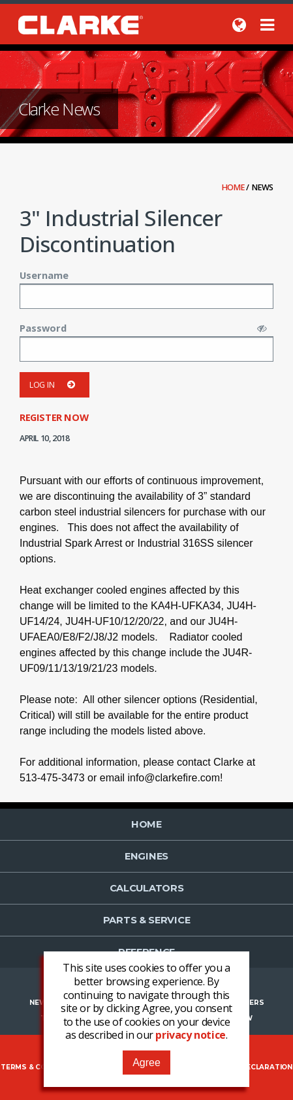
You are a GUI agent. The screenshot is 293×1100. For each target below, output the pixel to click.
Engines (146, 856)
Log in (54, 385)
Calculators (147, 888)
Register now (54, 417)
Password (43, 327)
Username (44, 275)
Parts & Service (147, 920)
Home (234, 187)
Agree (146, 1062)
